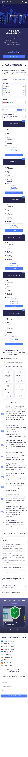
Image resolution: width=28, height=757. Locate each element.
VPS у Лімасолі (8, 653)
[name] (14, 681)
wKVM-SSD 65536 (14, 313)
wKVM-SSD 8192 (14, 199)
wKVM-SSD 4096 (14, 162)
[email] (14, 685)
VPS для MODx (8, 664)
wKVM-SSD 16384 (14, 237)
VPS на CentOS (8, 656)
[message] (14, 689)
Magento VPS (7, 661)
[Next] (16, 628)
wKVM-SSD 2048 (14, 124)
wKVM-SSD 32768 (14, 275)
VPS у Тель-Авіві (8, 650)
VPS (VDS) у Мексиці (9, 645)
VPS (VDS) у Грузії (8, 642)
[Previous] (11, 628)
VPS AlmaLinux (8, 658)
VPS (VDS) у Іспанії (9, 648)
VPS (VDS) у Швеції (9, 640)
